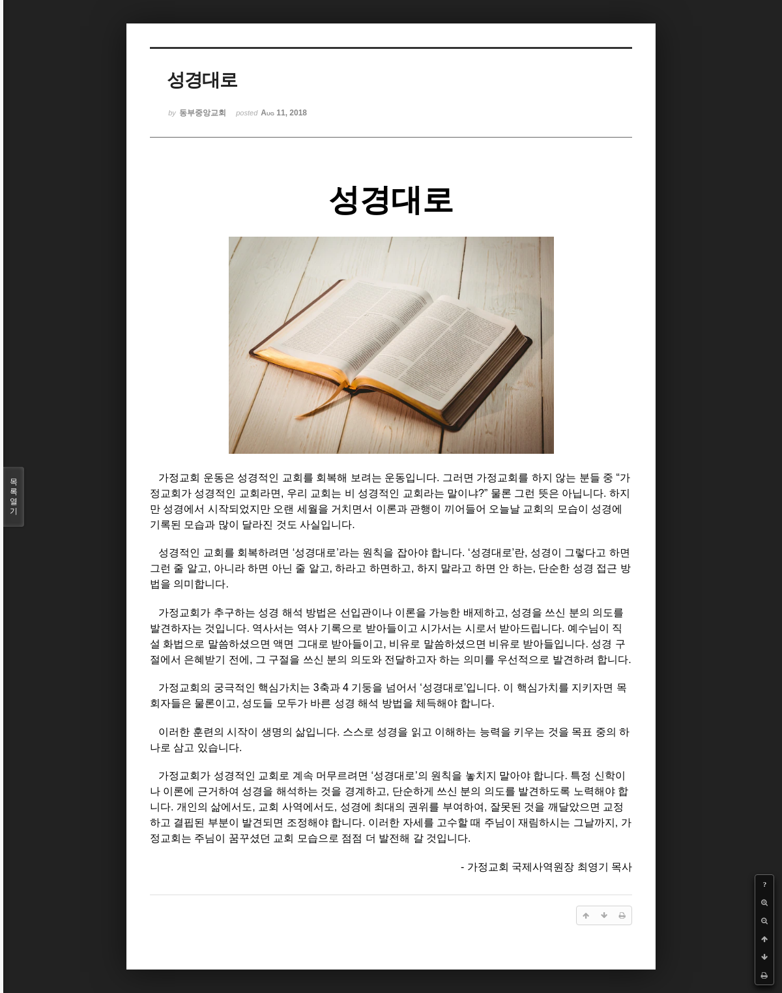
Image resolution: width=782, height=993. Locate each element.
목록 (14, 496)
